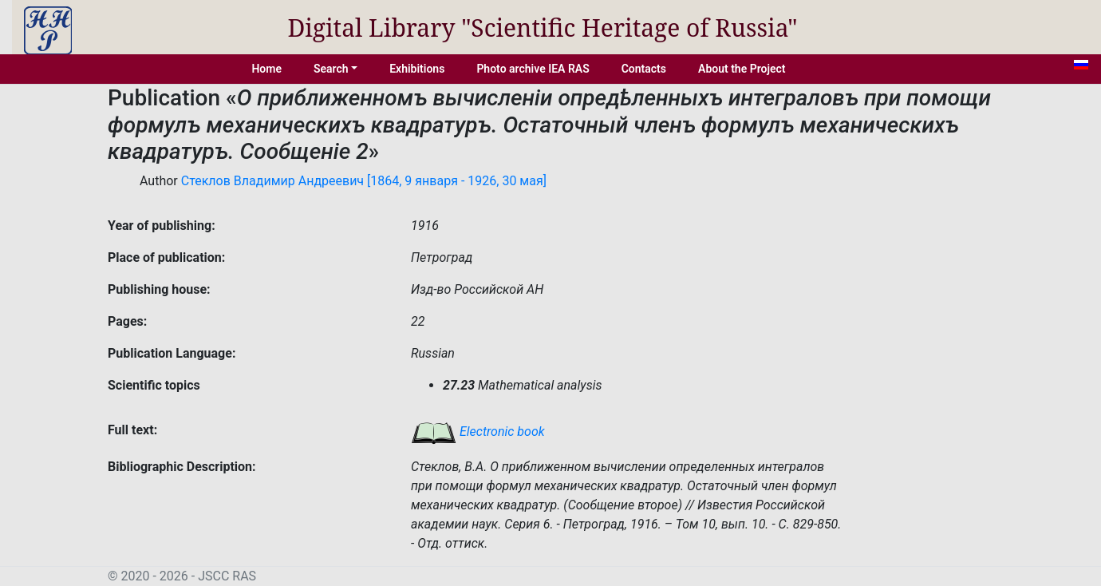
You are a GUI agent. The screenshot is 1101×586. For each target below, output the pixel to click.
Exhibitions (416, 68)
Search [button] (331, 68)
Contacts (644, 68)
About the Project (742, 68)
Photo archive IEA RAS (532, 68)
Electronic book (478, 431)
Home (266, 68)
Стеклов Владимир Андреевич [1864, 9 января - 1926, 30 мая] (364, 180)
